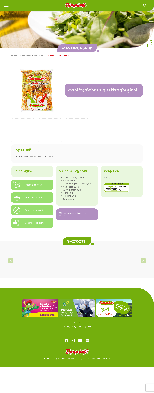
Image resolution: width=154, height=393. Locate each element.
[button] (70, 294)
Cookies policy (84, 352)
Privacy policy (70, 352)
